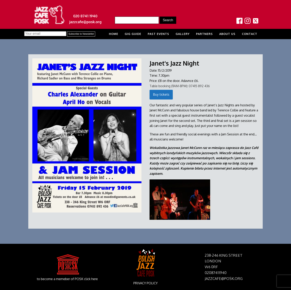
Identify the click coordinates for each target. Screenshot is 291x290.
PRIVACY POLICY (145, 283)
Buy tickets (161, 94)
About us (227, 34)
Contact (249, 34)
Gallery (183, 34)
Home (113, 34)
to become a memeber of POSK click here (67, 279)
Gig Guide (133, 34)
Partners (204, 34)
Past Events (158, 34)
